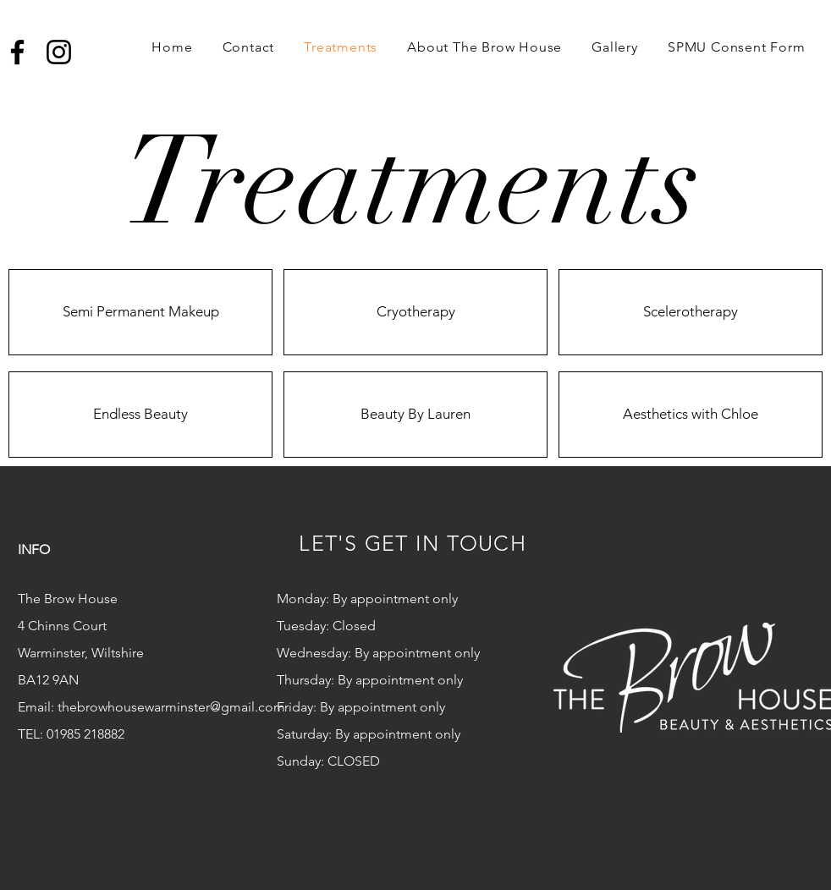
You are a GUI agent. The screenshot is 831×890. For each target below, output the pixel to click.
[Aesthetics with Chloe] (691, 414)
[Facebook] (17, 52)
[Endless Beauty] (140, 414)
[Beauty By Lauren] (415, 414)
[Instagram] (58, 52)
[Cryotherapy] (415, 312)
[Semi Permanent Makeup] (140, 312)
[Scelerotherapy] (691, 312)
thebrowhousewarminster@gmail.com (171, 707)
